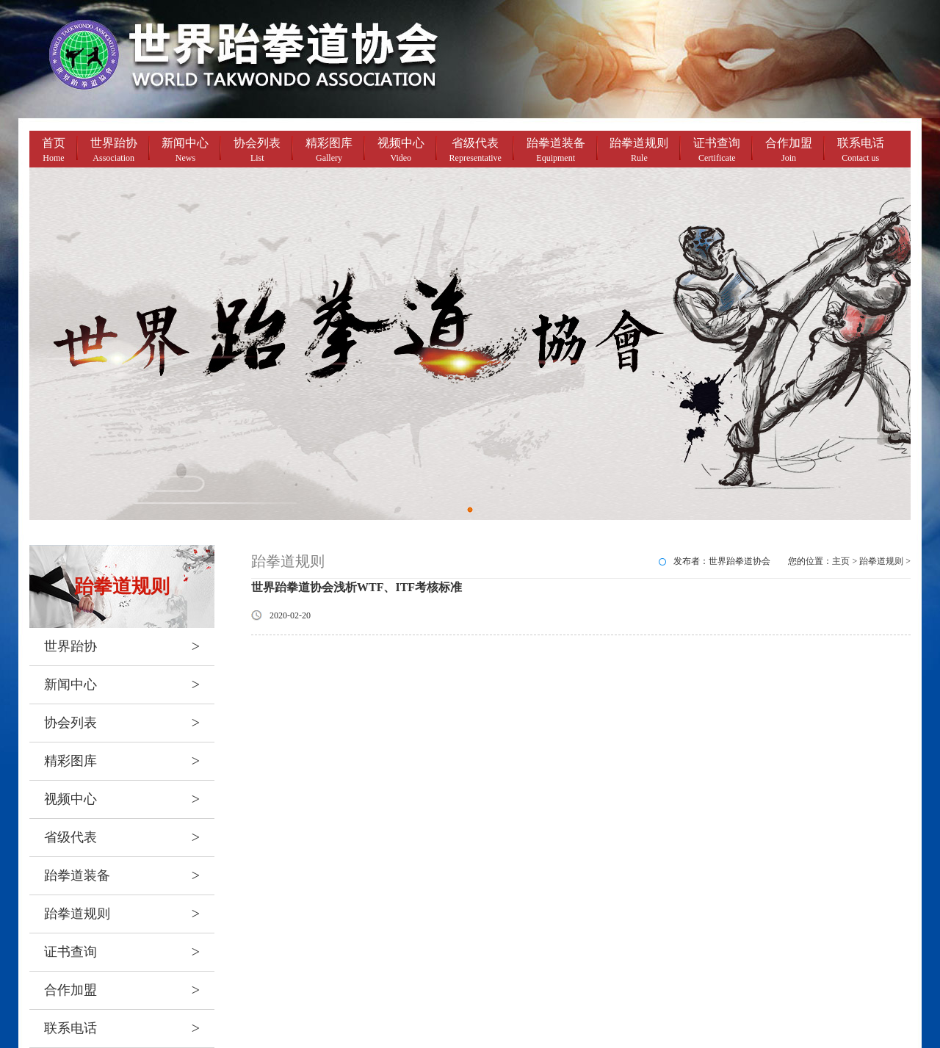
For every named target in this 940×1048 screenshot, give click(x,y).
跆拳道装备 (556, 151)
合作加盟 (788, 151)
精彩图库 (329, 151)
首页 (53, 151)
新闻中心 (185, 151)
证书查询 (716, 151)
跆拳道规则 (639, 151)
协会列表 (257, 151)
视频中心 (400, 151)
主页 (841, 561)
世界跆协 (113, 151)
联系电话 (860, 151)
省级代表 (475, 151)
